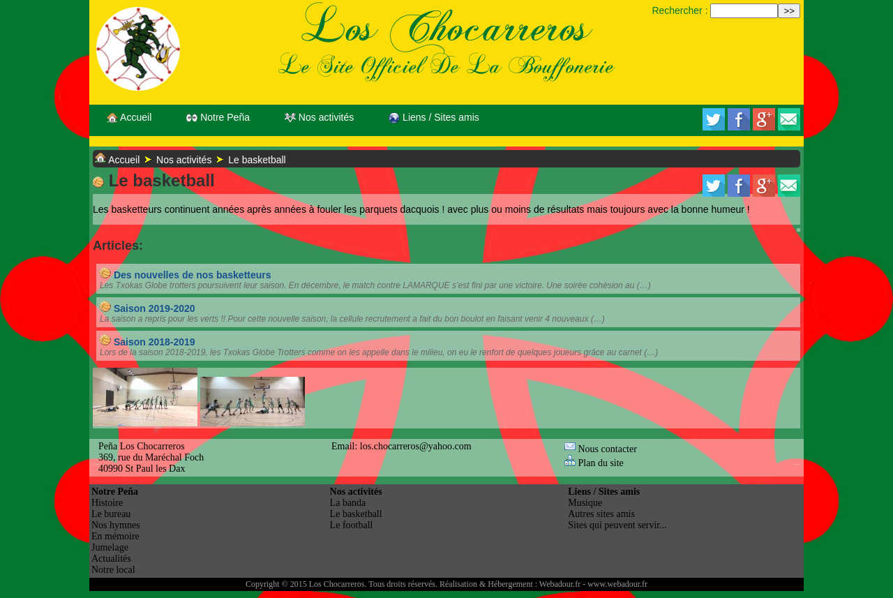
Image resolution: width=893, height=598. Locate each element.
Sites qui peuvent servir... (617, 525)
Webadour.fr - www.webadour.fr (593, 584)
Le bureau (110, 514)
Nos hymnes (115, 525)
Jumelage (109, 547)
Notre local (113, 570)
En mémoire (115, 536)
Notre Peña (218, 118)
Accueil (129, 118)
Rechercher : (679, 10)
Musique (585, 503)
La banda (348, 503)
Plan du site (594, 463)
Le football (351, 525)
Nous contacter (600, 449)
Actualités (111, 558)
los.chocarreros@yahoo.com (416, 446)
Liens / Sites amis (434, 118)
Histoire (107, 503)
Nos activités (319, 118)
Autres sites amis (601, 514)
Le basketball (257, 159)
